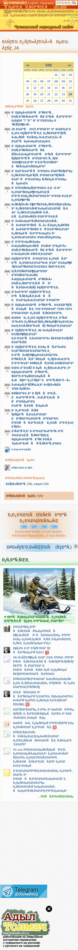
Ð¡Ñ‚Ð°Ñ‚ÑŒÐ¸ (15, 560)
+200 (34, 526)
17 (70, 88)
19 (35, 94)
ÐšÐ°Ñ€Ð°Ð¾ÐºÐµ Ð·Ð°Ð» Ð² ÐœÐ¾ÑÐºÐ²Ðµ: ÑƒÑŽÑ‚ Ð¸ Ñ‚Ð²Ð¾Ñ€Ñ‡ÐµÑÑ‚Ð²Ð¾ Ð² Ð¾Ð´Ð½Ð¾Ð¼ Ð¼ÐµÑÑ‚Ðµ (43, 714)
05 (35, 81)
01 (56, 75)
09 (63, 81)
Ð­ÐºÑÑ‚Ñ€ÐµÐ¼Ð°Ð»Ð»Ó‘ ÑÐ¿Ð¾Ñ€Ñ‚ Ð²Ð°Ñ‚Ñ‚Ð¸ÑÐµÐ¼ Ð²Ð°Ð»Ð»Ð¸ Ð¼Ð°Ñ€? (35, 619)
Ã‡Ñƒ (48, 65)
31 (70, 101)
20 (41, 94)
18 (27, 94)
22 (56, 94)
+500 (54, 526)
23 (63, 94)
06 (42, 81)
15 (56, 88)
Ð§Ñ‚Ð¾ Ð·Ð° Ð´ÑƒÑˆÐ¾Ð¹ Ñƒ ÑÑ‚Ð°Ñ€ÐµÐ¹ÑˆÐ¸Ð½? (31, 650)
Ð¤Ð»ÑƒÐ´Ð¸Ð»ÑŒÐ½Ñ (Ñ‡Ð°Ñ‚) (39, 547)
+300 (44, 526)
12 (35, 88)
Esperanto (47, 3)
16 (63, 88)
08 (56, 81)
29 (56, 101)
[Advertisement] (23, 845)
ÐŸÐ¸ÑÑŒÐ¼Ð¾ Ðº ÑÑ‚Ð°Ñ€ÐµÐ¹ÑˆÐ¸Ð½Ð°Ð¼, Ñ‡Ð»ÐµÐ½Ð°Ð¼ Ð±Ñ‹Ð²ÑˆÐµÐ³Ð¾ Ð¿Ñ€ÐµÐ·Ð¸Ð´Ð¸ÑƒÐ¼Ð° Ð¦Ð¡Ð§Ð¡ (43, 698)
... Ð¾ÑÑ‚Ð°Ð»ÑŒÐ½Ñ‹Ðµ (55, 796)
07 (48, 81)
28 (49, 101)
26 (35, 101)
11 (27, 88)
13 (41, 88)
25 (27, 101)
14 (48, 88)
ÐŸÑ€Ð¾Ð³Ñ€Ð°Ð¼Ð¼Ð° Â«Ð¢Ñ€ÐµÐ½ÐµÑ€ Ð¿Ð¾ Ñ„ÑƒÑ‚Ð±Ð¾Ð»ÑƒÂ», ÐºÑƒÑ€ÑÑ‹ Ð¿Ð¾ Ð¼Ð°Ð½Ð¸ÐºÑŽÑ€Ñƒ (44, 683)
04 (27, 81)
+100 (24, 526)
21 (48, 94)
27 (41, 101)
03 (70, 75)
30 (63, 101)
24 (70, 94)
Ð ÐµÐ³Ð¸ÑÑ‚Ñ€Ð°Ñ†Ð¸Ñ (28, 7)
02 (63, 75)
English (33, 3)
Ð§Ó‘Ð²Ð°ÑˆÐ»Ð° (15, 3)
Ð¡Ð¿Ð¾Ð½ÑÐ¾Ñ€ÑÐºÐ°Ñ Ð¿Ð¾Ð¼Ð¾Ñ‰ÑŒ (39, 518)
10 (70, 81)
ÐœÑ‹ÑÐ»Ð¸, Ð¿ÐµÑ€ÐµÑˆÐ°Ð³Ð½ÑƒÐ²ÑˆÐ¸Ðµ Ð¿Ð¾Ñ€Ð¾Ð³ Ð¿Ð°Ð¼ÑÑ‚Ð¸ (43, 725)
